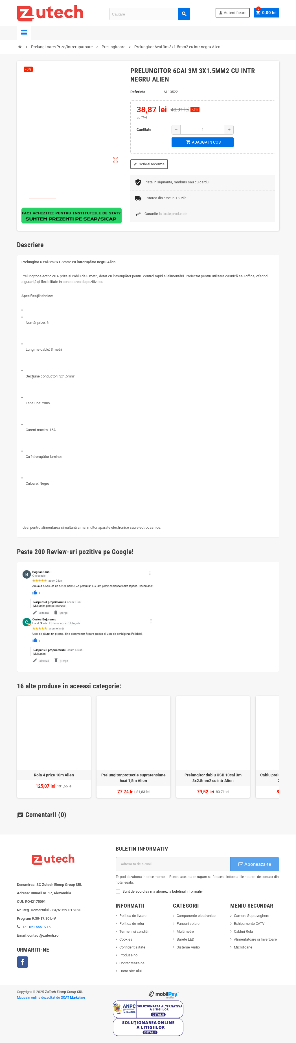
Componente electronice (196, 916)
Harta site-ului (130, 971)
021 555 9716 (40, 927)
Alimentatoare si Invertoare (255, 939)
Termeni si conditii (133, 931)
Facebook (22, 962)
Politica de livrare (132, 916)
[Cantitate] (202, 129)
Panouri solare (188, 923)
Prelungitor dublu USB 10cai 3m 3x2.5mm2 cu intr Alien (213, 778)
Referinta (137, 92)
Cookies (125, 939)
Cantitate (144, 130)
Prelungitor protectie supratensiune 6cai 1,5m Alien (133, 778)
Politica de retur (131, 923)
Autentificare (234, 12)
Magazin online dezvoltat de (51, 998)
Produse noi (128, 955)
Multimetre (185, 931)
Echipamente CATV (249, 923)
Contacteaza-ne (131, 963)
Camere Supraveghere (251, 916)
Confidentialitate (132, 947)
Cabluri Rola (243, 931)
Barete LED (185, 939)
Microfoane (243, 947)
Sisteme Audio (188, 947)
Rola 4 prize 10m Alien (54, 775)
